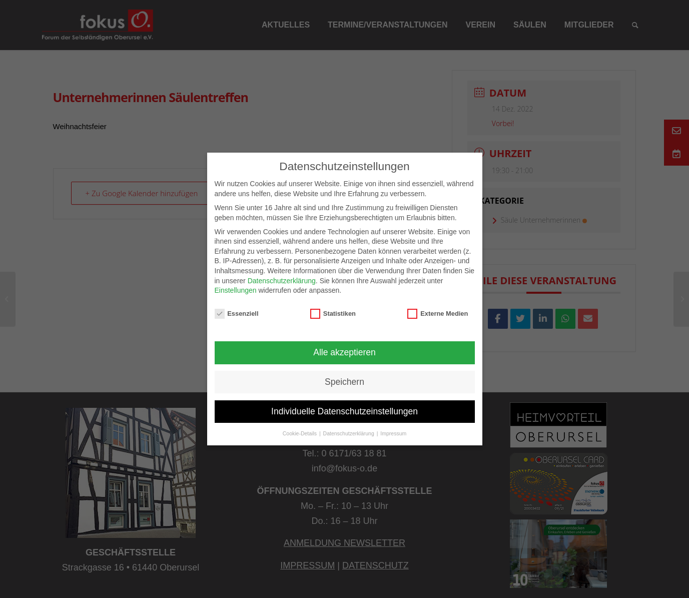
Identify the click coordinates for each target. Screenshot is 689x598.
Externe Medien (437, 313)
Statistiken (333, 313)
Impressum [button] (393, 433)
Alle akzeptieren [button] (344, 352)
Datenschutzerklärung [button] (349, 433)
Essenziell (237, 313)
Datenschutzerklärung (282, 281)
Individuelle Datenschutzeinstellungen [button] (344, 411)
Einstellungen (236, 290)
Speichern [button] (344, 382)
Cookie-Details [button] (300, 433)
